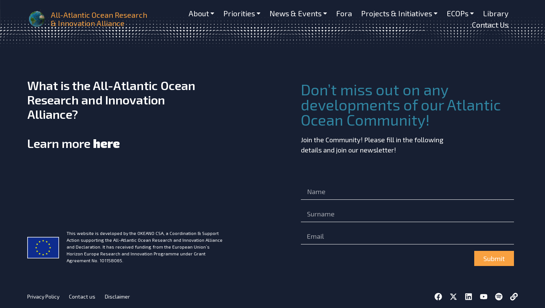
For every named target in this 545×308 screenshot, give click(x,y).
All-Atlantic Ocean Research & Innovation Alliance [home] (99, 19)
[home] (37, 19)
